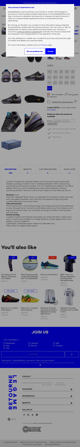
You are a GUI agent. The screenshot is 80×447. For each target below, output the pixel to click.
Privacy (44, 45)
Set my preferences (35, 51)
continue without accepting (29, 32)
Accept (51, 51)
